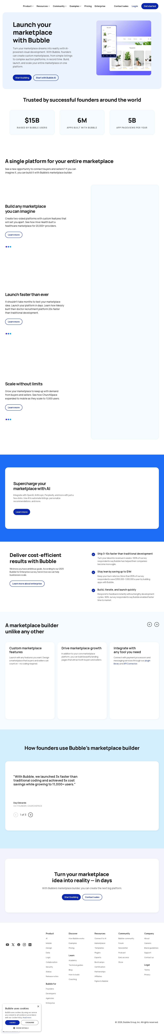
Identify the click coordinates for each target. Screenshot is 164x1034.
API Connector (130, 663)
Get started (150, 6)
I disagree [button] (29, 1022)
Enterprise (100, 6)
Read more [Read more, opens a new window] (27, 1017)
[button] (21, 1028)
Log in (135, 6)
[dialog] (22, 1017)
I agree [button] (12, 1022)
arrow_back (149, 624)
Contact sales (121, 6)
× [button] (38, 1007)
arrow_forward (156, 624)
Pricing (88, 6)
